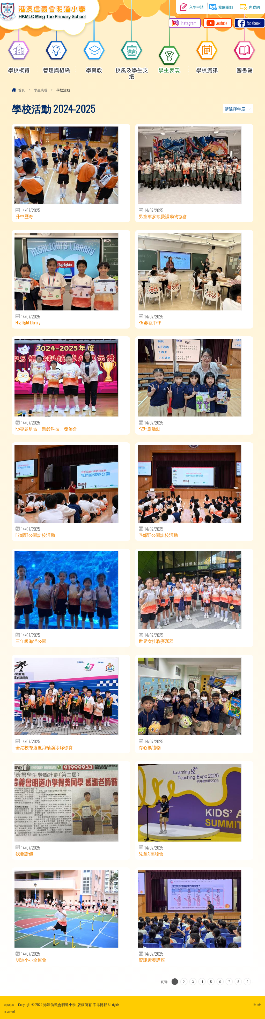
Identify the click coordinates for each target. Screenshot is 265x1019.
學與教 (94, 67)
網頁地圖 (11, 1004)
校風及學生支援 (131, 70)
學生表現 (169, 67)
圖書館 (244, 67)
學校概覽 (19, 67)
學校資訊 (207, 67)
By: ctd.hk (255, 1004)
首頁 (21, 89)
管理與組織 (56, 67)
